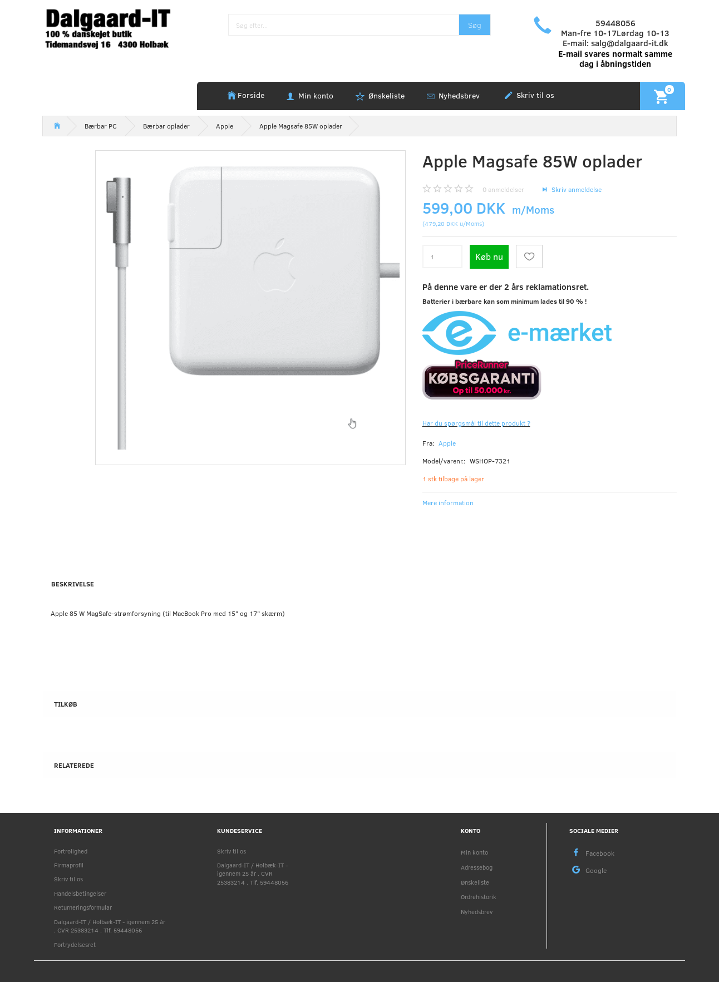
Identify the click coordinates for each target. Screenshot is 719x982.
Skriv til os (534, 95)
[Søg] (475, 25)
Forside (251, 95)
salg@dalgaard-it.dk (629, 42)
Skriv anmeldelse (576, 189)
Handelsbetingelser (80, 893)
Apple (447, 442)
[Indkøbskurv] (662, 96)
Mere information (448, 502)
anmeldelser (503, 189)
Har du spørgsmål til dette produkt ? (476, 422)
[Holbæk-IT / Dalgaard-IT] (115, 27)
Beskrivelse (72, 583)
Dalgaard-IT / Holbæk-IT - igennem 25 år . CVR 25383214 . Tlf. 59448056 (109, 925)
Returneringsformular (83, 907)
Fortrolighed (70, 851)
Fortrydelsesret (75, 944)
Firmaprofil (68, 865)
